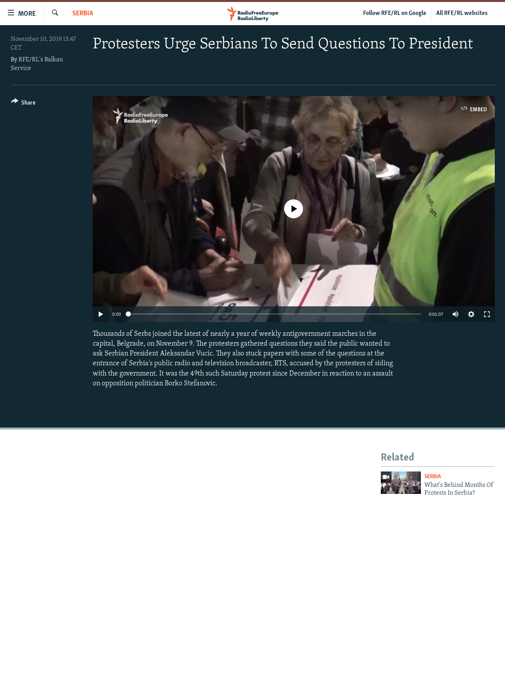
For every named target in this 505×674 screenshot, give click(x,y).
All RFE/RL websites (462, 13)
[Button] (23, 104)
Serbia (82, 13)
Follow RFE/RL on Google (394, 13)
